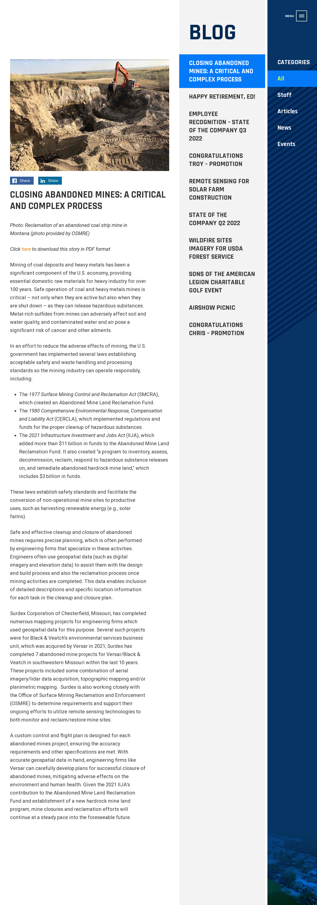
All (280, 79)
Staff (284, 95)
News (284, 128)
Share (23, 181)
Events (286, 144)
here (26, 249)
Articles (287, 111)
